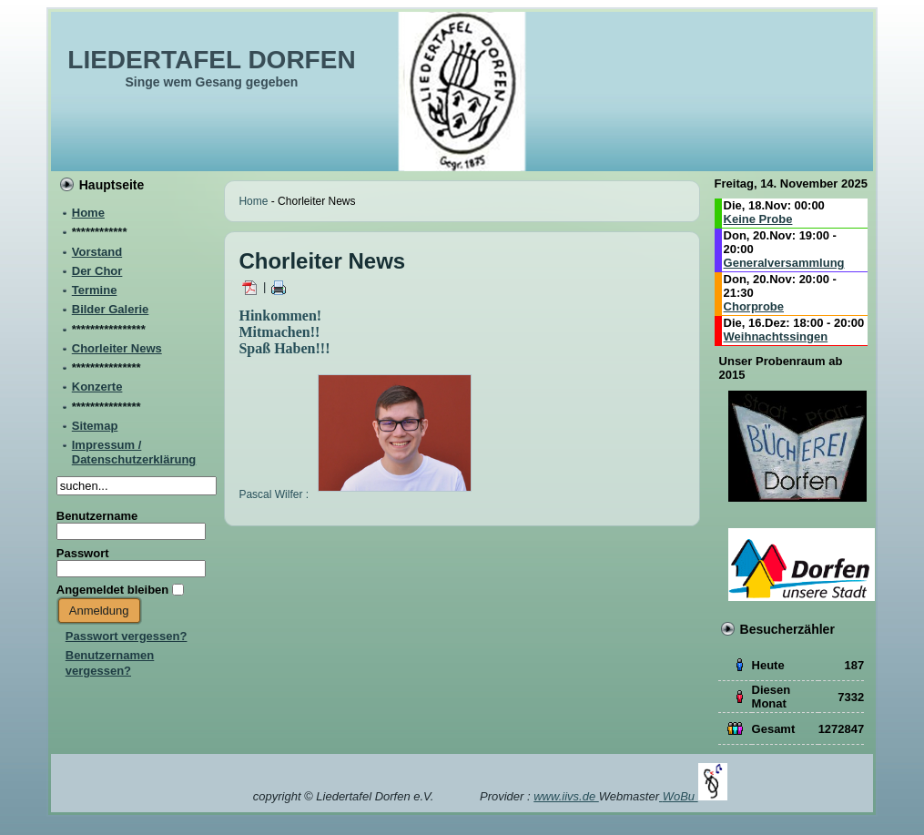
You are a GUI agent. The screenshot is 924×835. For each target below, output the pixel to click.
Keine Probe (758, 219)
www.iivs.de (566, 796)
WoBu (695, 796)
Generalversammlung (784, 263)
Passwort (82, 553)
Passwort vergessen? (127, 636)
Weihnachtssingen (776, 336)
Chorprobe (754, 306)
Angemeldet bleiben (112, 589)
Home (253, 201)
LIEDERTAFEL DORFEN (211, 60)
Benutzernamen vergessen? (110, 662)
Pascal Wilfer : (355, 494)
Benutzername (97, 516)
